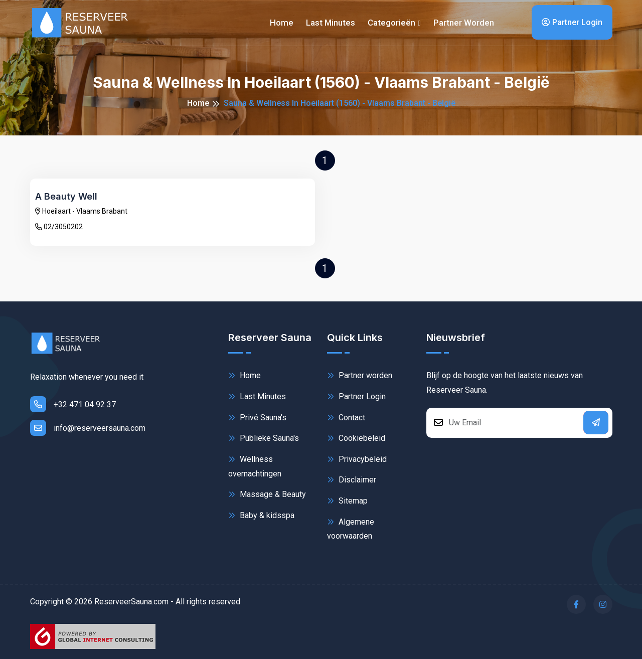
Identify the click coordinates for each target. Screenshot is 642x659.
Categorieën (391, 23)
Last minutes (330, 23)
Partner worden (463, 23)
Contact (346, 417)
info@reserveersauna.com (87, 428)
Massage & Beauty (267, 494)
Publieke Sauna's (263, 438)
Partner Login (572, 22)
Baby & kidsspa (261, 515)
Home (281, 23)
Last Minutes (257, 396)
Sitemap (347, 501)
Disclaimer (351, 479)
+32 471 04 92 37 (73, 404)
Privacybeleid (357, 459)
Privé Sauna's (257, 417)
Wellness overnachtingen (254, 465)
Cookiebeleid (356, 438)
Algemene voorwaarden (350, 528)
